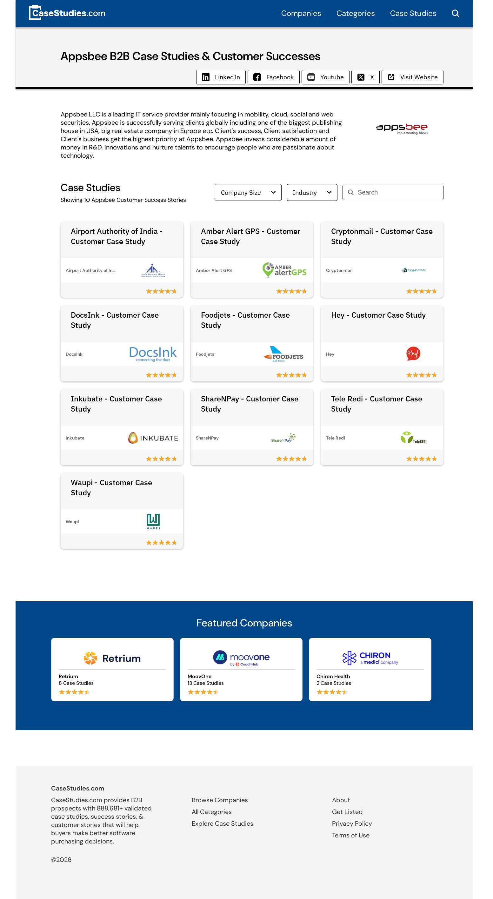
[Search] (398, 192)
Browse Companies (220, 800)
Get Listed (347, 812)
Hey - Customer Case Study (378, 315)
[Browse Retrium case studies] (112, 669)
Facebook (273, 77)
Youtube (325, 77)
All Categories (212, 812)
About (341, 800)
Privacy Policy (352, 823)
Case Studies (413, 13)
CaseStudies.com (77, 788)
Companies (301, 13)
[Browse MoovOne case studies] (241, 669)
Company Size (248, 192)
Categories (355, 13)
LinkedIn (221, 77)
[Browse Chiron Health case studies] (370, 669)
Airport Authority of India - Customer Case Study (117, 236)
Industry (312, 192)
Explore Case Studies (222, 823)
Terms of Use (351, 835)
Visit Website (412, 77)
